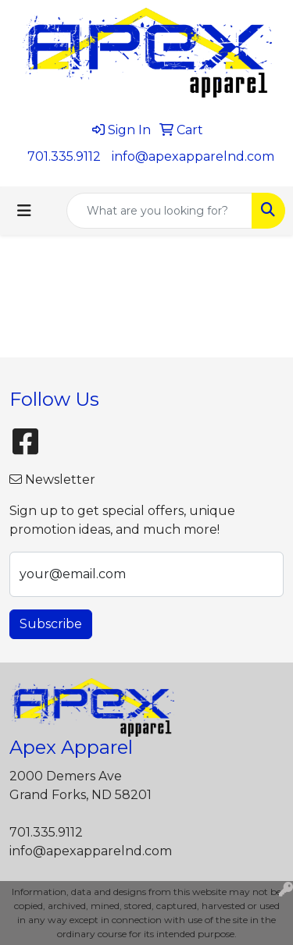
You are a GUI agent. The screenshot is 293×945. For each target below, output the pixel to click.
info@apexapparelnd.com (193, 156)
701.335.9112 (64, 156)
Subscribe (51, 623)
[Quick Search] (159, 211)
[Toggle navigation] (24, 211)
